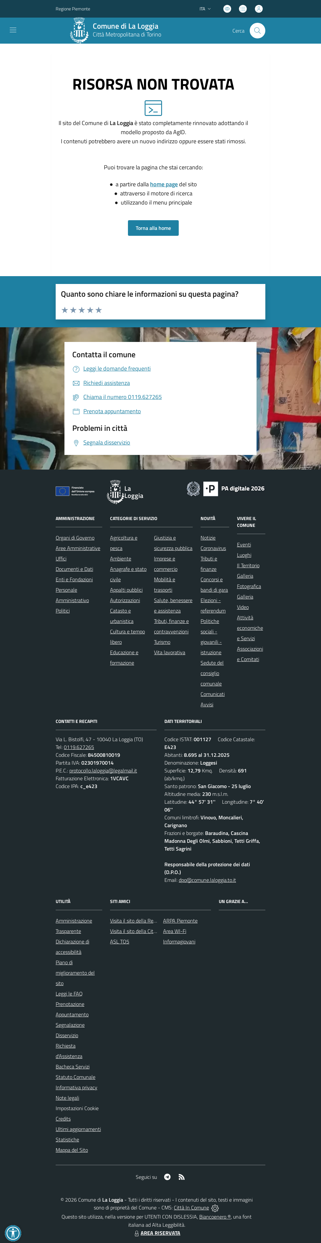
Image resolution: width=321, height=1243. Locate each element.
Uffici (61, 558)
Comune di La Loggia (126, 26)
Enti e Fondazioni (74, 579)
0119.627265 (79, 747)
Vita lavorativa (169, 652)
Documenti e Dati (74, 569)
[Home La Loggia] (117, 30)
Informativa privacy (76, 1087)
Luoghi (244, 555)
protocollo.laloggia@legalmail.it (103, 770)
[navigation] (13, 30)
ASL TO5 (119, 941)
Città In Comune (191, 1207)
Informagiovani (179, 941)
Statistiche (67, 1139)
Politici (63, 610)
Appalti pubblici (126, 590)
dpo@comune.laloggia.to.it (207, 880)
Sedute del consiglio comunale (212, 673)
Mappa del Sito (72, 1150)
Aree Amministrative (78, 548)
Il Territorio (248, 565)
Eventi (244, 544)
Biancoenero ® (215, 1217)
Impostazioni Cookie (77, 1108)
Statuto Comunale (75, 1077)
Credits (63, 1119)
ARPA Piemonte (180, 921)
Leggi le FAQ (69, 993)
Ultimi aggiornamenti (78, 1129)
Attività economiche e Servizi (250, 628)
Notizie (208, 538)
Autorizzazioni (125, 600)
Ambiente (120, 558)
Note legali (67, 1098)
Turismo (162, 642)
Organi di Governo (75, 538)
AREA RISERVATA (156, 1233)
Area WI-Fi (174, 931)
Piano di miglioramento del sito (75, 972)
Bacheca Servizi (73, 1066)
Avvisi (207, 704)
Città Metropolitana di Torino (127, 34)
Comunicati (213, 694)
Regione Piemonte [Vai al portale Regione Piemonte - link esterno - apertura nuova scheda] (73, 8)
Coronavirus (213, 548)
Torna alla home (153, 228)
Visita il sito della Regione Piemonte (148, 921)
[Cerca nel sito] (257, 30)
